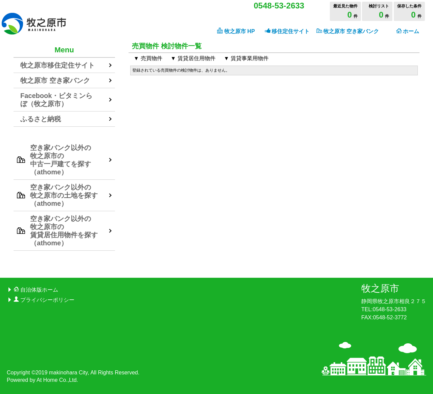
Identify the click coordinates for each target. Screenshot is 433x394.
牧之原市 (380, 288)
